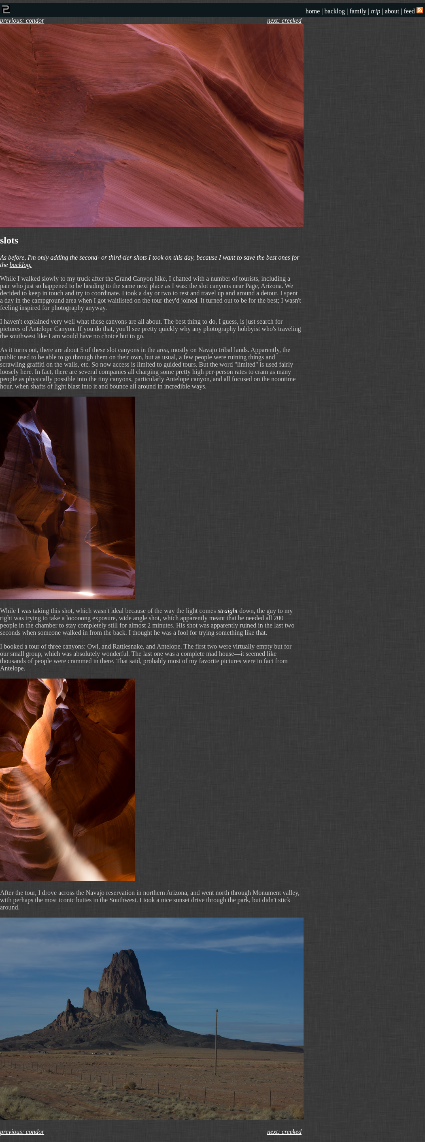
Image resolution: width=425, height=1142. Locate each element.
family (357, 11)
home (313, 11)
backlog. (21, 264)
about (392, 11)
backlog (335, 11)
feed (413, 11)
